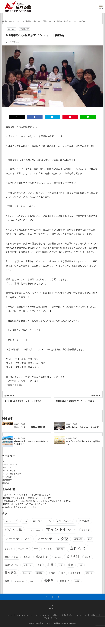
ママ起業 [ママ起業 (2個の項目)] (86, 530)
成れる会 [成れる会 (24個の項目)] (77, 548)
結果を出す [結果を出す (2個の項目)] (76, 573)
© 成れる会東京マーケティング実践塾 (44, 623)
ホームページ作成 (10, 464)
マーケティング (9, 467)
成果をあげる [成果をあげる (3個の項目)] (11, 565)
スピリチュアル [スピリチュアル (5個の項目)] (42, 521)
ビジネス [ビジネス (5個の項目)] (84, 521)
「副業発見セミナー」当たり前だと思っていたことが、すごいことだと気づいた (36, 501)
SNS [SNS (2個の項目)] (25, 521)
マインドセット (9, 470)
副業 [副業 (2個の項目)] (90, 539)
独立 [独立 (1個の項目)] (80, 565)
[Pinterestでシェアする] (70, 117)
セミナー (6, 461)
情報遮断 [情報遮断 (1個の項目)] (60, 549)
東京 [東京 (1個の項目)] (60, 565)
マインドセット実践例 (11, 474)
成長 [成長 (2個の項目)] (39, 565)
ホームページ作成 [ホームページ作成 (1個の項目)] (34, 530)
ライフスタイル (9, 477)
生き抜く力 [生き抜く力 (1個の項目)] (27, 573)
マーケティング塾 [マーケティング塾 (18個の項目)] (52, 539)
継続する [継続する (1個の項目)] (89, 573)
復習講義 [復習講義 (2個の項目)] (48, 549)
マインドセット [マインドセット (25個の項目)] (61, 529)
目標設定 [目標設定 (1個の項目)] (39, 573)
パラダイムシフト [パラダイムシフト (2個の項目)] (65, 521)
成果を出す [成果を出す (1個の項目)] (28, 565)
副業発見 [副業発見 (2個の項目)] (8, 549)
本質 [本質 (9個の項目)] (50, 564)
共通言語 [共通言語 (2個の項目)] (78, 539)
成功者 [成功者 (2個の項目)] (88, 557)
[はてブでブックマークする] (52, 117)
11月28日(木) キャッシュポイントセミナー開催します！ (26, 495)
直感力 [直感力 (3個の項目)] (51, 573)
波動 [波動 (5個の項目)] (70, 564)
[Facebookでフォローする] (52, 597)
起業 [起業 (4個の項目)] (7, 581)
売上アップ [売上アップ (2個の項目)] (23, 549)
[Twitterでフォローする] (46, 597)
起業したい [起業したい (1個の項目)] (34, 581)
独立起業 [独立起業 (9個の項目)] (11, 572)
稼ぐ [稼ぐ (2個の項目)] (63, 573)
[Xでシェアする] (17, 117)
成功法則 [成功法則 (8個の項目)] (72, 556)
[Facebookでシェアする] (35, 117)
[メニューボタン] (101, 6)
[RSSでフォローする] (58, 597)
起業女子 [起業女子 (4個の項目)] (64, 581)
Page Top (52, 607)
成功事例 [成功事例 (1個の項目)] (57, 557)
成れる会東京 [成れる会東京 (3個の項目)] (11, 557)
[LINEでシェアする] (88, 117)
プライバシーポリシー (52, 618)
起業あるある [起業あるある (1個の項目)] (19, 581)
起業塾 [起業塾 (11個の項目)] (49, 581)
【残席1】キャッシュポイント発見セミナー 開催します (26, 498)
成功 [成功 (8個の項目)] (27, 556)
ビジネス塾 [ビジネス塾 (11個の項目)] (13, 529)
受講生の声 (24, 29)
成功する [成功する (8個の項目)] (42, 556)
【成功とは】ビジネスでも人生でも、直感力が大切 (24, 504)
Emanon (72, 623)
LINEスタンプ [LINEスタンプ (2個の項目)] (11, 521)
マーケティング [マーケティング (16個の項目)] (18, 539)
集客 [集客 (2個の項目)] (77, 581)
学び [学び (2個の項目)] (36, 549)
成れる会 (11, 29)
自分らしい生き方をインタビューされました (21, 507)
